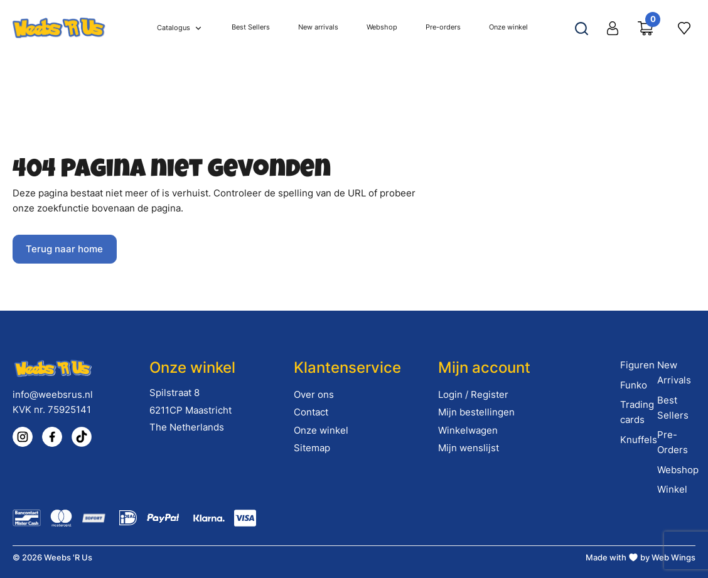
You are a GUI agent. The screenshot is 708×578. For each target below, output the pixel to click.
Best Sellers (673, 407)
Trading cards (637, 412)
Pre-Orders (672, 442)
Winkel (672, 489)
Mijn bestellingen (476, 412)
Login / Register (473, 394)
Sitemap (312, 448)
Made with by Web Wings (640, 557)
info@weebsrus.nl (53, 394)
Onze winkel (321, 430)
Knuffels (638, 440)
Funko (633, 385)
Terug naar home (64, 249)
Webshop (678, 470)
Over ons (314, 394)
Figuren (637, 365)
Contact (311, 412)
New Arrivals (674, 372)
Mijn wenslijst (468, 448)
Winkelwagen (468, 430)
